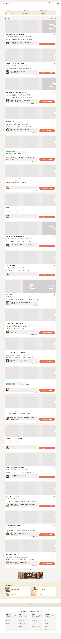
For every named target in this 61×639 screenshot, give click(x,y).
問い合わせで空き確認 (47, 274)
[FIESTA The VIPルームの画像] (30, 257)
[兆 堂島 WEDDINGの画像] (30, 113)
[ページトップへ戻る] (30, 605)
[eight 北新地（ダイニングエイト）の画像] (30, 286)
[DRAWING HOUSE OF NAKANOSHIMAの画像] (30, 315)
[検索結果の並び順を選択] (53, 18)
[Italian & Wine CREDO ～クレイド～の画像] (30, 517)
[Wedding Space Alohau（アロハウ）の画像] (30, 546)
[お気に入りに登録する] (54, 35)
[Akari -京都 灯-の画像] (30, 373)
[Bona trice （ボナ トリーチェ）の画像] (30, 488)
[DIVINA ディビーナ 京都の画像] (30, 142)
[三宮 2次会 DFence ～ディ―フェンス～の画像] (30, 431)
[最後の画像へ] (55, 26)
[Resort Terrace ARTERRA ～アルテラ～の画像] (30, 402)
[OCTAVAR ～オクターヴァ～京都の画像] (30, 171)
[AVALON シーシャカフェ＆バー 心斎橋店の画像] (30, 55)
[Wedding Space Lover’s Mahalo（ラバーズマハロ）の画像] (30, 26)
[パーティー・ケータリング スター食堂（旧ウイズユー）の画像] (30, 344)
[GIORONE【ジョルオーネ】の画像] (30, 200)
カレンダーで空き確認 (47, 44)
